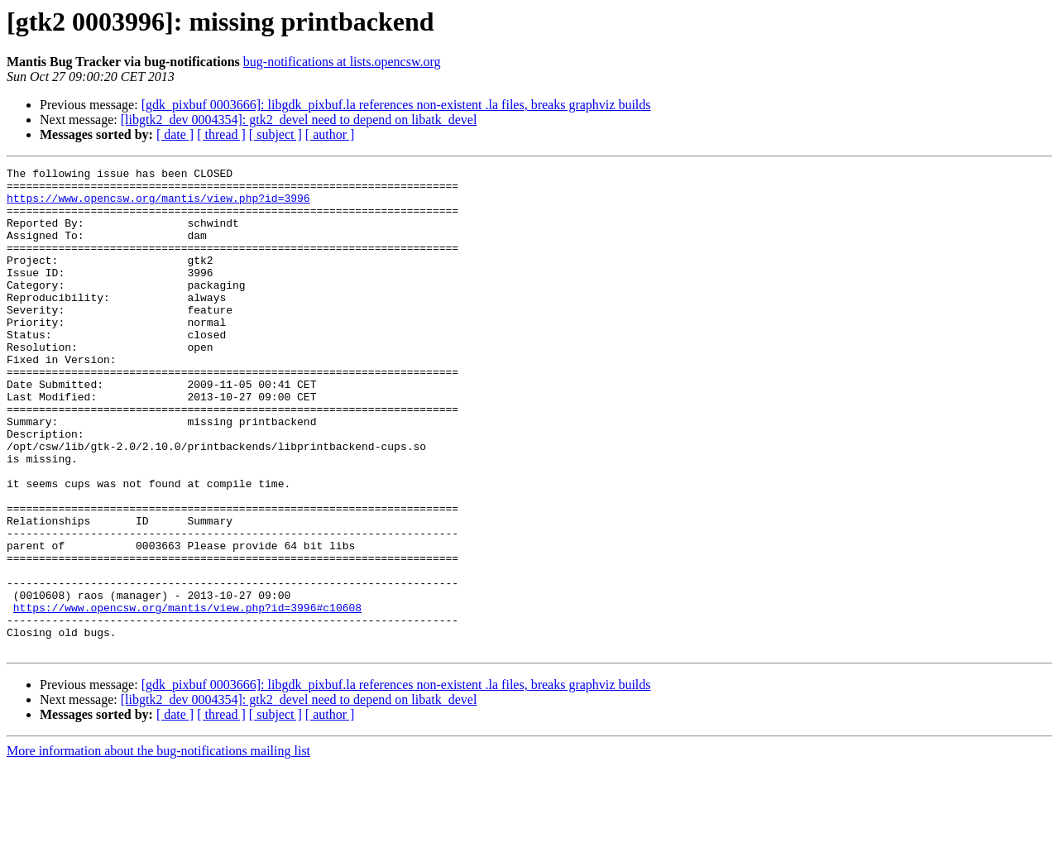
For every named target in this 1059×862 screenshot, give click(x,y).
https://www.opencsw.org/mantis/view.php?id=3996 (158, 205)
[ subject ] (275, 134)
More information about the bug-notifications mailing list (158, 847)
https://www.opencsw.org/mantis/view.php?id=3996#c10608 (187, 696)
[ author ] (330, 134)
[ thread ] (221, 134)
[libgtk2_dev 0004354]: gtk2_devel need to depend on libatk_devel (299, 120)
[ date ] (175, 134)
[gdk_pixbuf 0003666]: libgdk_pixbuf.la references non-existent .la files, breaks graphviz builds (396, 105)
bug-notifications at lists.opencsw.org (342, 62)
